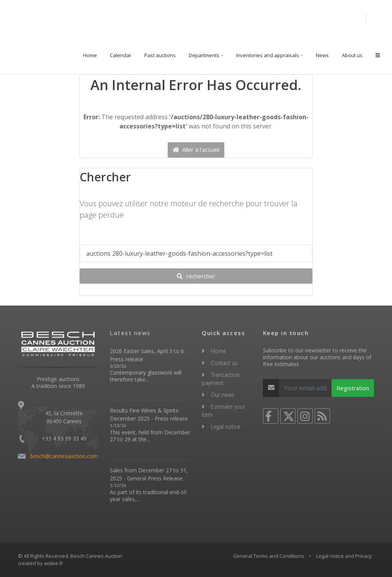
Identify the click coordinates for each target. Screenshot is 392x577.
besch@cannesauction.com (64, 456)
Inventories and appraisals (267, 55)
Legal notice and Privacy (344, 555)
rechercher (196, 276)
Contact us (224, 363)
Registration (352, 388)
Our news (222, 394)
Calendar (120, 55)
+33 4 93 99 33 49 (64, 438)
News (322, 55)
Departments (204, 55)
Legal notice (225, 426)
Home (90, 55)
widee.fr (53, 563)
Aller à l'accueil (196, 149)
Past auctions (160, 55)
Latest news (130, 333)
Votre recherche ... (107, 237)
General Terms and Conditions (268, 555)
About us (352, 55)
